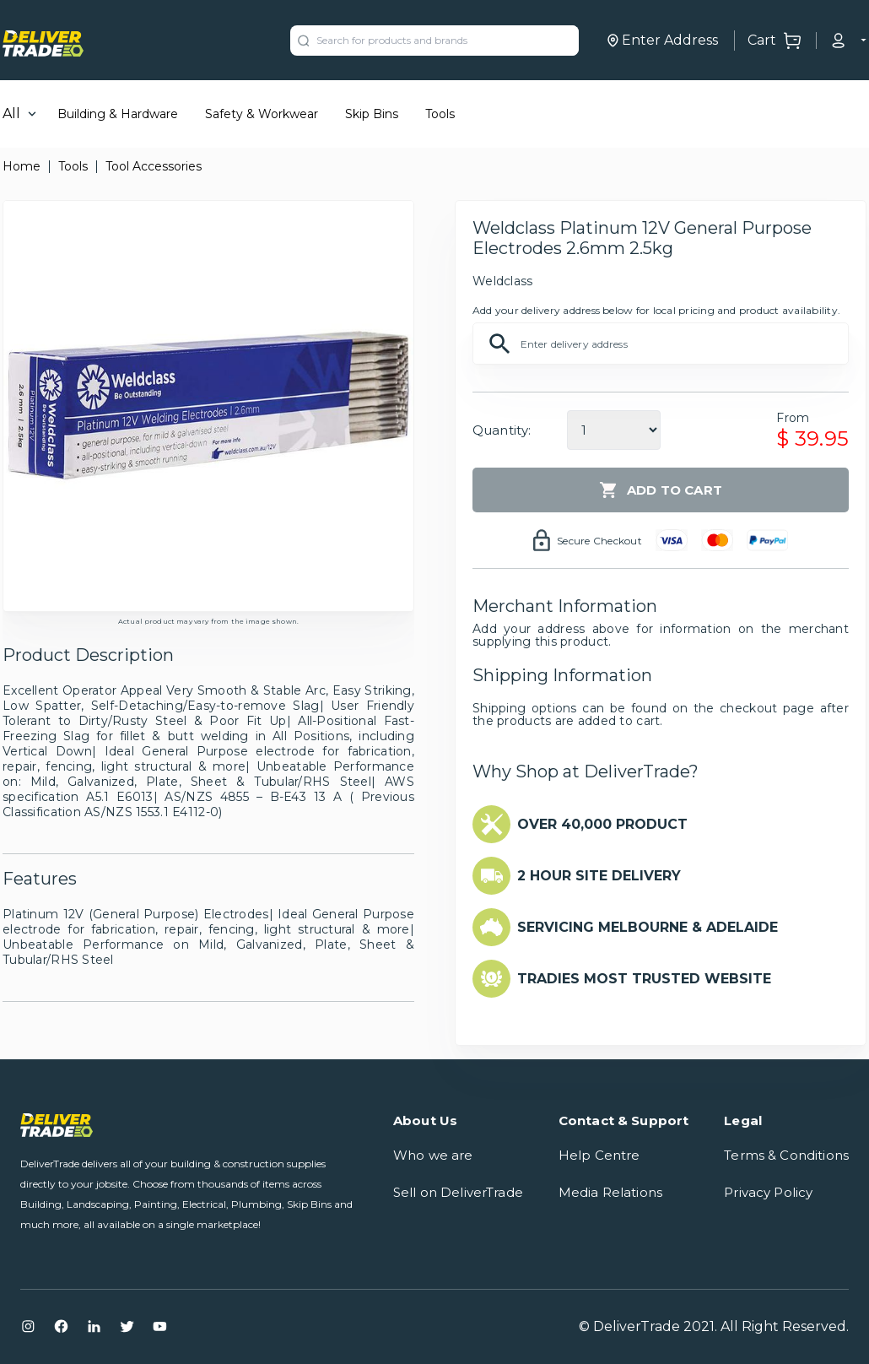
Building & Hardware (117, 114)
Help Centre (599, 1155)
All (11, 114)
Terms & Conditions (786, 1155)
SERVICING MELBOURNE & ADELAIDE (647, 927)
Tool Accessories (153, 166)
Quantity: (501, 430)
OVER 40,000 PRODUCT (602, 824)
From (792, 417)
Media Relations (610, 1192)
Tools (440, 114)
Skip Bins (371, 114)
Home (21, 166)
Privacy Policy (768, 1192)
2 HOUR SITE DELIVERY (599, 876)
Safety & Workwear (261, 114)
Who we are (433, 1155)
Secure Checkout (599, 540)
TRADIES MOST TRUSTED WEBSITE (644, 979)
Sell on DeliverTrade (458, 1192)
